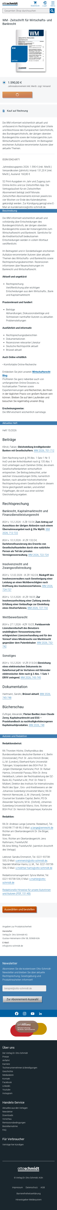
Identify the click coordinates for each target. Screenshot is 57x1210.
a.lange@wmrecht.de (42, 827)
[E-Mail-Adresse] (24, 988)
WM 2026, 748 (36, 725)
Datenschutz (32, 1187)
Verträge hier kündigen (13, 1144)
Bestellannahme (10, 1126)
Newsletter (7, 1111)
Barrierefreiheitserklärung (29, 1193)
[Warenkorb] (35, 4)
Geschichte (7, 1071)
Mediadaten (8, 1075)
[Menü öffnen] (52, 3)
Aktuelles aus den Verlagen (15, 1108)
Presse (5, 1056)
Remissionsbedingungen (14, 1122)
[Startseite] (28, 1170)
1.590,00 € (29, 84)
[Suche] (26, 10)
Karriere (6, 1064)
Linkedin (6, 1086)
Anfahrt (6, 1060)
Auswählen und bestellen (19, 909)
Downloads (7, 1115)
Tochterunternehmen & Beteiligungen (19, 1067)
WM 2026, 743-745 (31, 677)
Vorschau (7, 1119)
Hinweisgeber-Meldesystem (28, 1199)
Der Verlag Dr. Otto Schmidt (15, 1053)
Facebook (7, 1082)
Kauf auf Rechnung (17, 110)
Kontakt (6, 1078)
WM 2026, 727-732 (38, 608)
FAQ (4, 1130)
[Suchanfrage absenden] (52, 10)
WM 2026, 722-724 (38, 554)
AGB (43, 1187)
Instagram (7, 1093)
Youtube (6, 1089)
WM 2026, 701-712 (44, 450)
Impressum (17, 1187)
